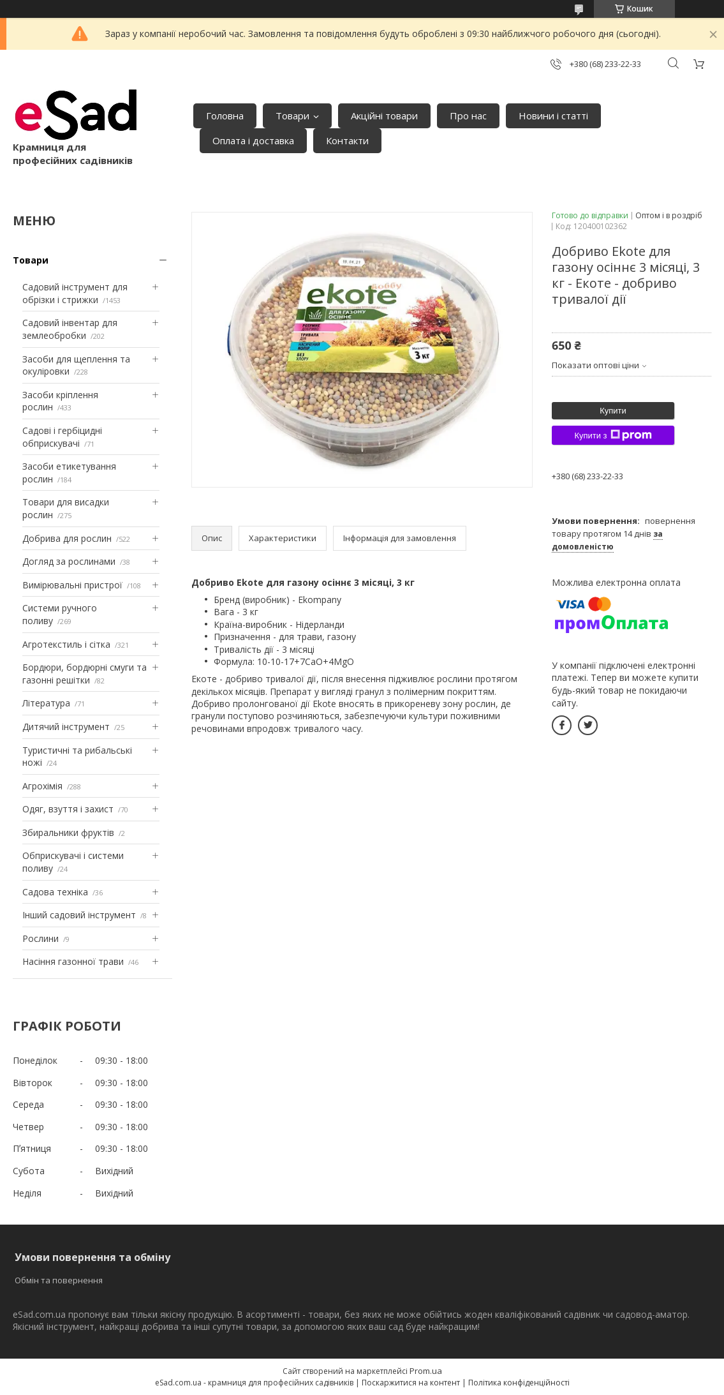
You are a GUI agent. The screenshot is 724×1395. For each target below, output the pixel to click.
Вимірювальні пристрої (72, 585)
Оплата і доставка (253, 140)
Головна (225, 115)
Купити (613, 410)
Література (46, 703)
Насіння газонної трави (73, 961)
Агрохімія (42, 786)
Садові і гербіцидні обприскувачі (62, 436)
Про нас (468, 115)
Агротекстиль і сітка (66, 644)
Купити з (612, 435)
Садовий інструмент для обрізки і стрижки (75, 293)
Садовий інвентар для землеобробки (69, 329)
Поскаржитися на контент (411, 1382)
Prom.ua (426, 1370)
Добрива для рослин (67, 538)
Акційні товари (384, 115)
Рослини (40, 938)
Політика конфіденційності (519, 1382)
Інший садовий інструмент (79, 915)
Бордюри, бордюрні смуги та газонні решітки (84, 673)
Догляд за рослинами (68, 561)
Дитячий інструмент (66, 726)
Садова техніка (55, 892)
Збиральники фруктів (68, 832)
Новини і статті (553, 115)
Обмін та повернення (59, 1280)
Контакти (347, 140)
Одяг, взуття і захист (68, 809)
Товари (292, 115)
